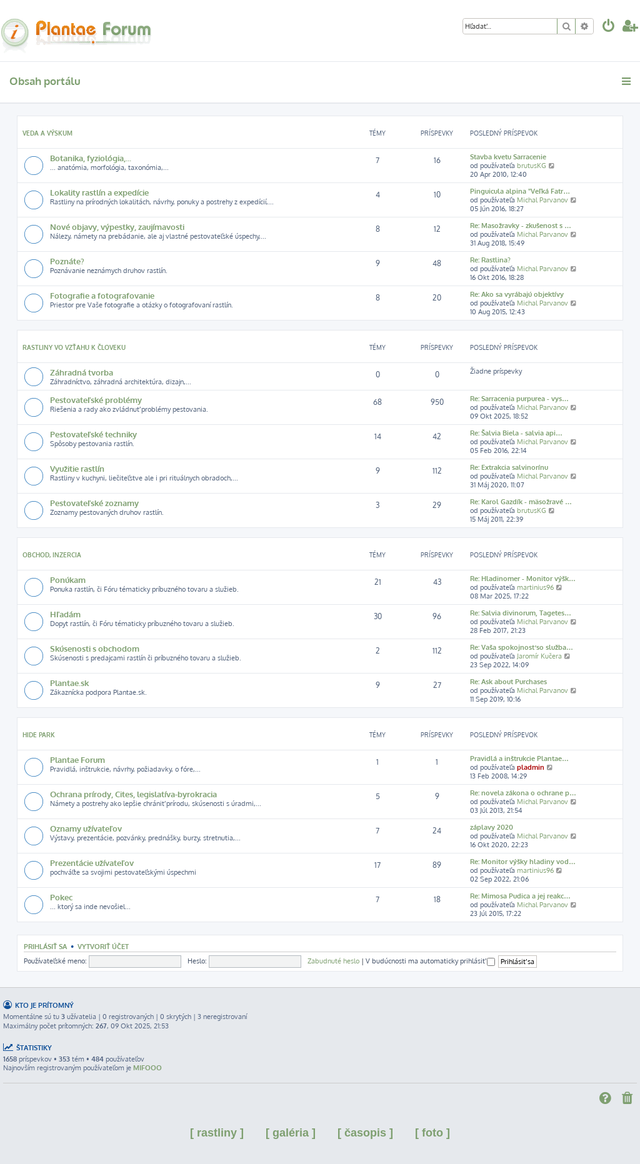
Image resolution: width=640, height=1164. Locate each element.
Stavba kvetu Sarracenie (508, 156)
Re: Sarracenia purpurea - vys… (519, 398)
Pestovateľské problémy (96, 399)
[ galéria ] (291, 1133)
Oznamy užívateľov (86, 828)
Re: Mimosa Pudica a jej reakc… (520, 896)
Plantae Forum (77, 759)
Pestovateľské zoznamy (94, 502)
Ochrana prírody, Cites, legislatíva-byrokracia (133, 793)
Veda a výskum (47, 133)
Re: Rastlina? (490, 260)
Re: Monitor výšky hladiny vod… (523, 861)
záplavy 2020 (491, 827)
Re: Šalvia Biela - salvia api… (516, 433)
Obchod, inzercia (51, 555)
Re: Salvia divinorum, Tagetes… (520, 613)
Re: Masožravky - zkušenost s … (520, 225)
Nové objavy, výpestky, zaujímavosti (117, 226)
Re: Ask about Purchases (508, 681)
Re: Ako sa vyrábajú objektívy (517, 294)
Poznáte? (67, 261)
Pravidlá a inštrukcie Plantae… (519, 758)
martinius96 (535, 587)
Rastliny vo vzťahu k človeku (74, 347)
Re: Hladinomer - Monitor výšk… (523, 578)
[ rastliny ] (217, 1133)
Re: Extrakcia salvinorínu (509, 467)
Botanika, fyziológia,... (90, 157)
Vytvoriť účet (103, 946)
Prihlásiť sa (45, 946)
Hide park (38, 735)
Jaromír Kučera (539, 656)
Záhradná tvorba (81, 372)
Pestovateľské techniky (93, 434)
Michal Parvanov (542, 200)
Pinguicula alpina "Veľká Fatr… (520, 191)
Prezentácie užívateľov (92, 862)
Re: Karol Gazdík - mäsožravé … (521, 501)
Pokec (61, 897)
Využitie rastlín (77, 468)
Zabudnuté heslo (333, 961)
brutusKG (531, 165)
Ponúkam (68, 579)
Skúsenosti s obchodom (94, 648)
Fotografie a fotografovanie (102, 295)
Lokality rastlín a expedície (99, 192)
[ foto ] (432, 1133)
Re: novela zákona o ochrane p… (523, 792)
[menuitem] (609, 27)
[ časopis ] (365, 1133)
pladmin (530, 767)
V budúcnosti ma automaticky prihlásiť (430, 961)
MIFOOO (147, 1067)
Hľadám (65, 614)
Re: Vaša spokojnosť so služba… (521, 647)
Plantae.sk (69, 682)
